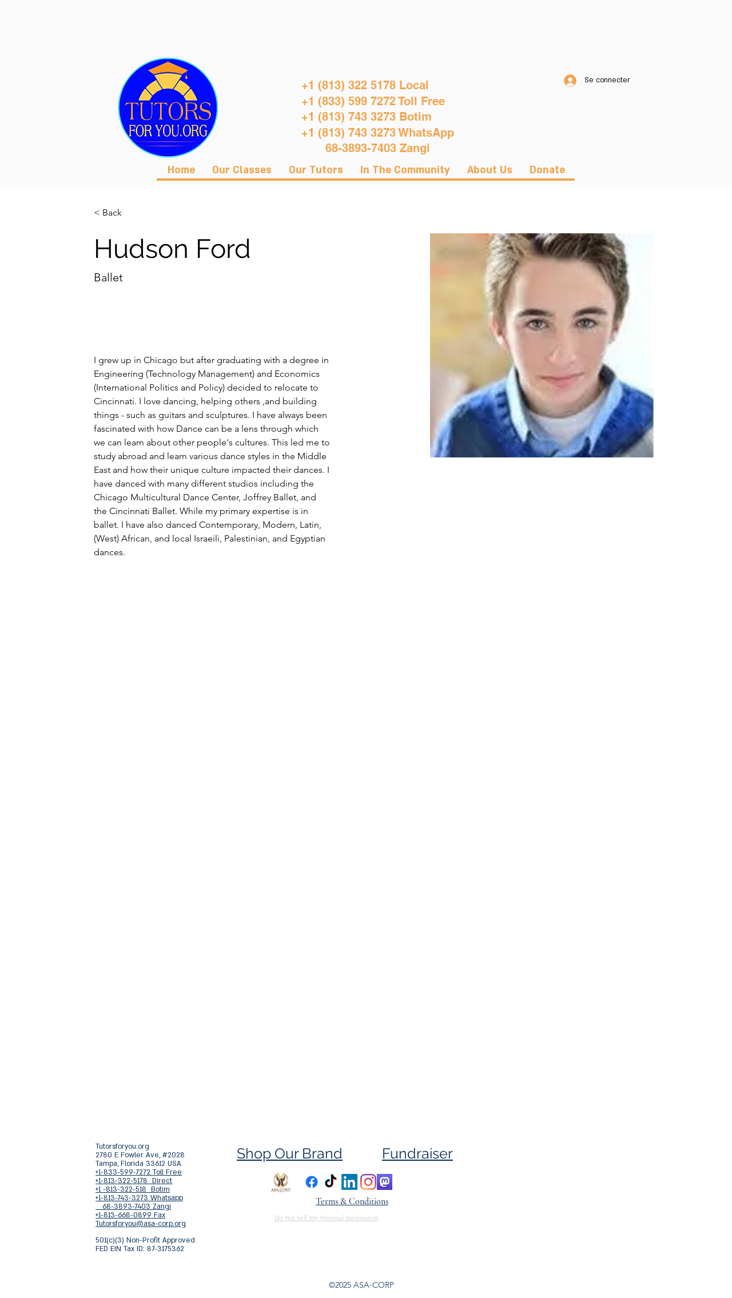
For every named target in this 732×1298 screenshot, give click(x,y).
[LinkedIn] (349, 1182)
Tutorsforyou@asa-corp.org (141, 1223)
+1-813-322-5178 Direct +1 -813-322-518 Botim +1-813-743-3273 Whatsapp (139, 1189)
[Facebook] (312, 1182)
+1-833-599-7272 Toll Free (139, 1172)
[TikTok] (331, 1182)
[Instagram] (368, 1182)
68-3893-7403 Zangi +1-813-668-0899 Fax (133, 1211)
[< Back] (116, 213)
